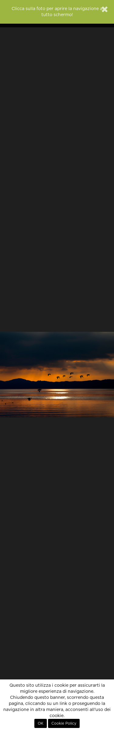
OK (40, 723)
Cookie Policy (63, 723)
